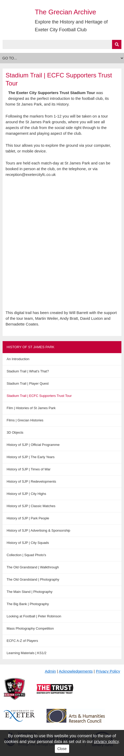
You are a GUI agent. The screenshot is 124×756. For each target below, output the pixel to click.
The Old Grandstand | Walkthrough (33, 567)
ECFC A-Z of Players (22, 641)
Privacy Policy (108, 671)
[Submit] (116, 44)
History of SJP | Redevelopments (31, 481)
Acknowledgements (76, 671)
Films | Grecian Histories (25, 420)
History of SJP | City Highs (26, 494)
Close (62, 749)
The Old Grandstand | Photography (33, 579)
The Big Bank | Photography (28, 604)
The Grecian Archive (65, 12)
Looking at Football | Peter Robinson (34, 616)
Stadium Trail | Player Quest (28, 383)
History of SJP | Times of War (29, 469)
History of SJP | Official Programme (33, 445)
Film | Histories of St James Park (31, 408)
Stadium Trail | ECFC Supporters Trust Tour (39, 396)
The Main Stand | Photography (30, 592)
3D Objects (15, 432)
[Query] (62, 44)
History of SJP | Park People (28, 518)
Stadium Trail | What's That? (28, 371)
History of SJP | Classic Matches (31, 506)
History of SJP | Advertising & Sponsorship (38, 530)
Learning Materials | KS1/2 (27, 653)
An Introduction (18, 359)
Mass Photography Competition (30, 628)
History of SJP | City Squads (28, 543)
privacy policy (106, 741)
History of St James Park (31, 347)
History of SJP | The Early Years (31, 457)
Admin (50, 671)
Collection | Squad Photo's (26, 555)
